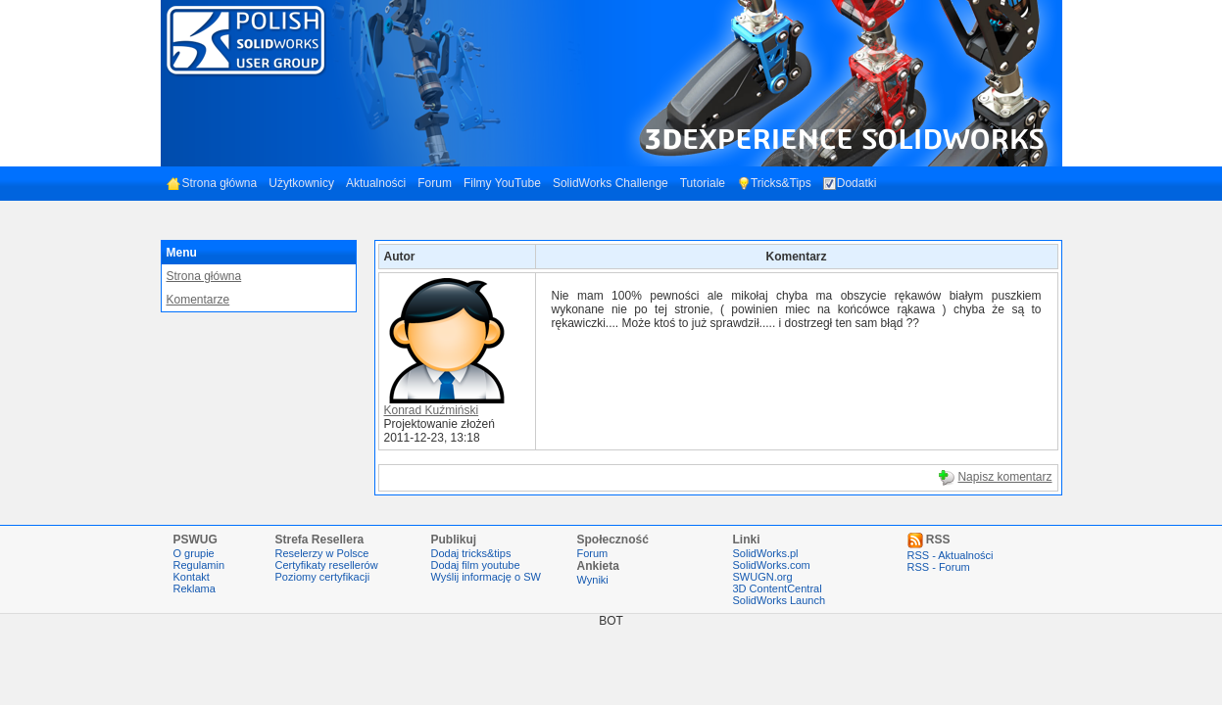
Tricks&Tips (774, 183)
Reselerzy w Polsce (322, 553)
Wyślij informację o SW (486, 577)
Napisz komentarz (1004, 477)
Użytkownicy (301, 183)
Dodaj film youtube (475, 565)
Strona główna (212, 183)
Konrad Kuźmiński (431, 410)
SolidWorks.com (771, 565)
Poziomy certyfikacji (322, 577)
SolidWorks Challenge (610, 183)
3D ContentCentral (777, 588)
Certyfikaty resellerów (326, 565)
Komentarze (198, 299)
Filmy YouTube (502, 183)
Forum (434, 183)
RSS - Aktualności (950, 555)
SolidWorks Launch (779, 600)
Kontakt (191, 577)
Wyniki (593, 580)
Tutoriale (702, 183)
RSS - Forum (938, 567)
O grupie (194, 553)
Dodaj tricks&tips (471, 553)
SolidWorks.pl (766, 553)
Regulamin (199, 565)
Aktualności (376, 183)
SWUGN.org (763, 577)
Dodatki (850, 183)
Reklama (194, 588)
